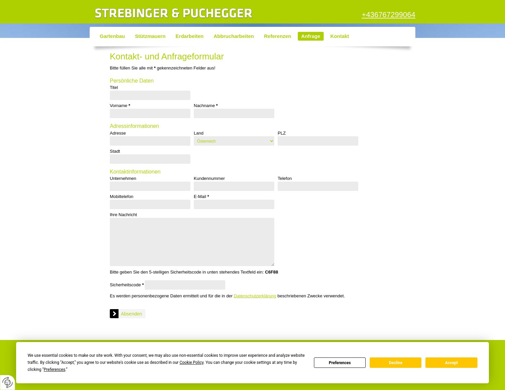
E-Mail (201, 196)
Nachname (206, 105)
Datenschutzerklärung (255, 295)
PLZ (282, 133)
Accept (451, 362)
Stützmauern (150, 36)
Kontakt (339, 36)
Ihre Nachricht (123, 214)
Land (198, 133)
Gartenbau (112, 36)
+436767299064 (388, 14)
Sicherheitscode (127, 284)
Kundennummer (209, 178)
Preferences (340, 362)
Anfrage (310, 36)
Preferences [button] (54, 369)
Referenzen (277, 36)
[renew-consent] (7, 382)
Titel (114, 87)
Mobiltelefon (121, 196)
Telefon (285, 178)
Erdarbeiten (189, 36)
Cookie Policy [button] (191, 362)
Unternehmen (123, 178)
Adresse (118, 133)
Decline (395, 362)
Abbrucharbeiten (234, 36)
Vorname (120, 105)
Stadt (115, 151)
